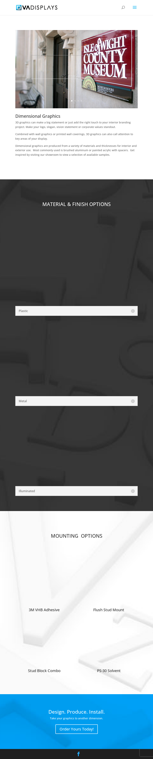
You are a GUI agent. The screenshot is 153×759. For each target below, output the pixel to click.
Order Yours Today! (77, 729)
